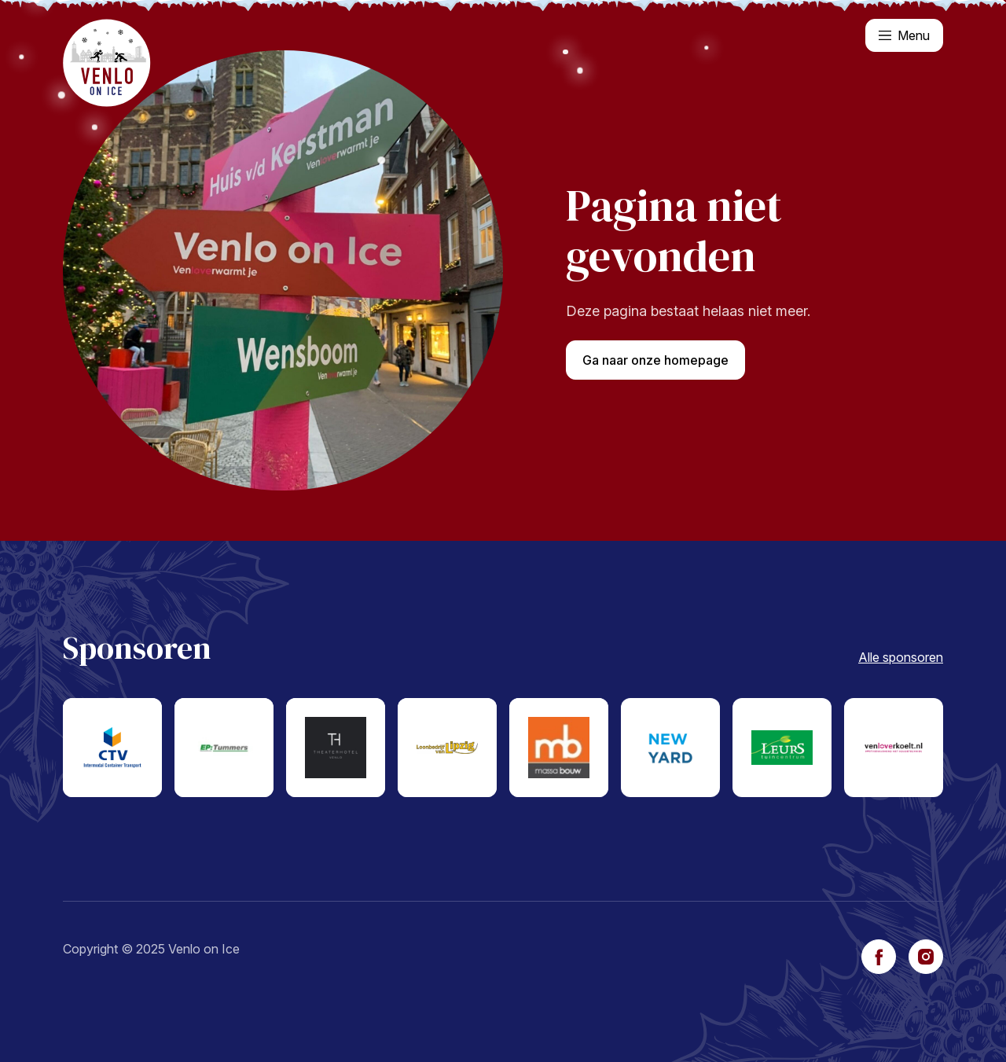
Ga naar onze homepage (655, 360)
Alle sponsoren (900, 657)
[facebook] (878, 956)
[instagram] (926, 956)
